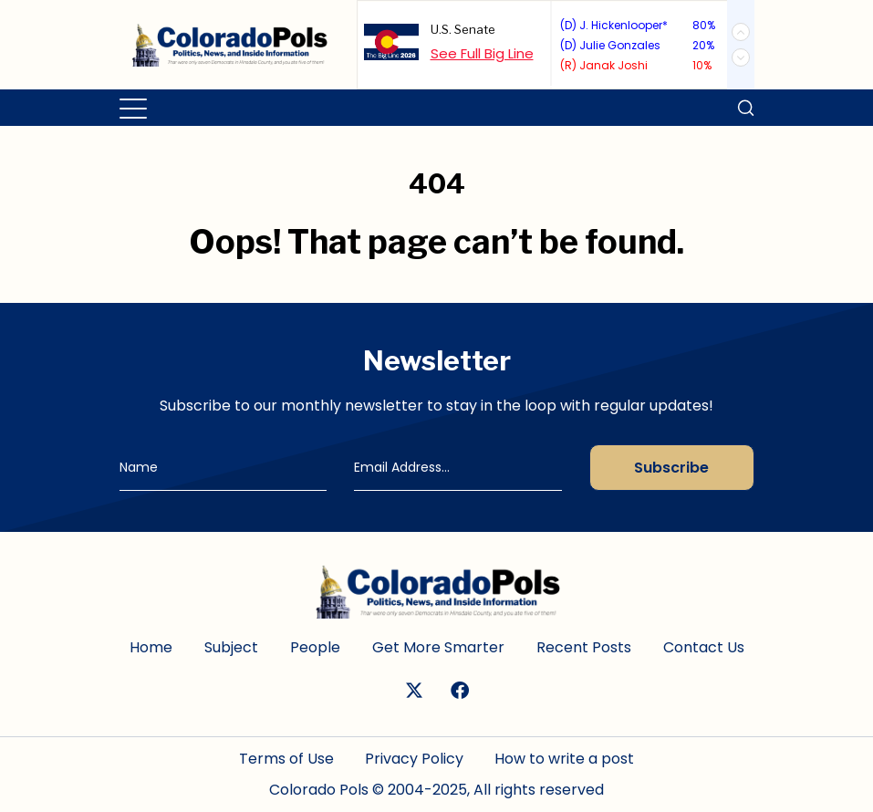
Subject (231, 647)
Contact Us (703, 647)
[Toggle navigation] (135, 107)
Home (151, 647)
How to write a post (564, 758)
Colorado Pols (319, 789)
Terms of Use (286, 758)
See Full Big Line (482, 53)
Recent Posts (583, 647)
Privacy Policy (414, 758)
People (315, 647)
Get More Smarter (438, 647)
